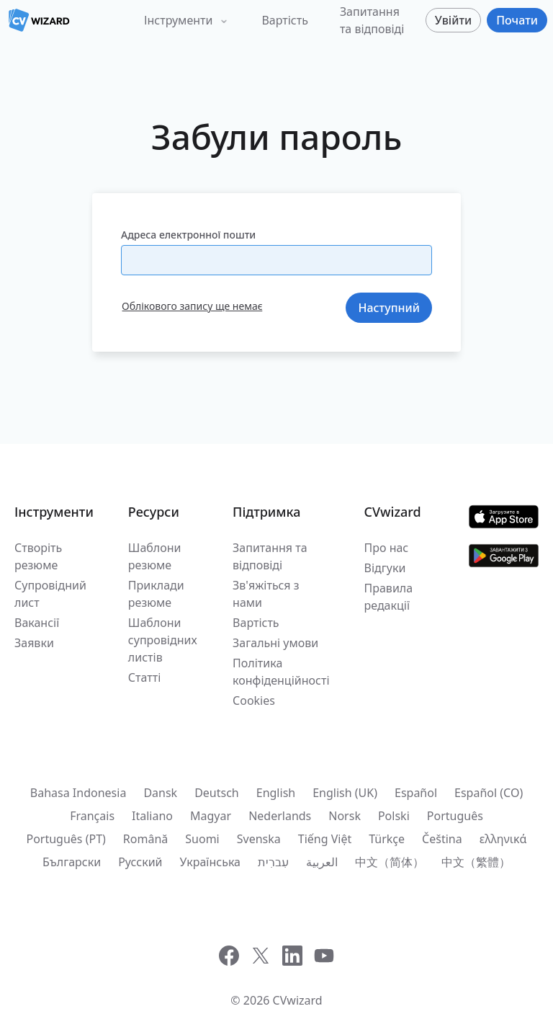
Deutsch (216, 793)
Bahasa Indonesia (78, 793)
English (275, 793)
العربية (322, 862)
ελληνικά (503, 839)
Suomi (202, 839)
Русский (140, 862)
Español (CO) (488, 793)
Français (92, 816)
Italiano (152, 816)
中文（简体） (389, 862)
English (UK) (345, 793)
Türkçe (387, 839)
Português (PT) (65, 839)
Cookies (254, 700)
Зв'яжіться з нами (266, 593)
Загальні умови (275, 643)
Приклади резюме (156, 593)
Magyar (210, 816)
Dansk (160, 793)
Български (71, 862)
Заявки (34, 643)
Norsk (344, 816)
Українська (210, 862)
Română (145, 839)
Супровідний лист (50, 593)
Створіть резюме (38, 556)
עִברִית (273, 862)
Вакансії (36, 623)
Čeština (442, 839)
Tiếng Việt (324, 839)
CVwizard (298, 1000)
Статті (144, 677)
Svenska (259, 839)
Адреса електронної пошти (188, 234)
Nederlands (279, 816)
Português (455, 816)
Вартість (284, 20)
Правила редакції (388, 596)
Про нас (386, 548)
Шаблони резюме (154, 556)
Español (416, 793)
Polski (394, 816)
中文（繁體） (476, 862)
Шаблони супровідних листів (162, 640)
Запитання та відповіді (372, 20)
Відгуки (385, 568)
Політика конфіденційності (281, 671)
